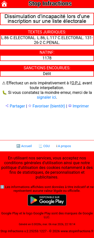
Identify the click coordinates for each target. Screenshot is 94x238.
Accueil (26, 146)
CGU (46, 146)
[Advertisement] (47, 123)
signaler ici (46, 97)
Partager (15, 106)
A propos (64, 146)
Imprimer (78, 106)
